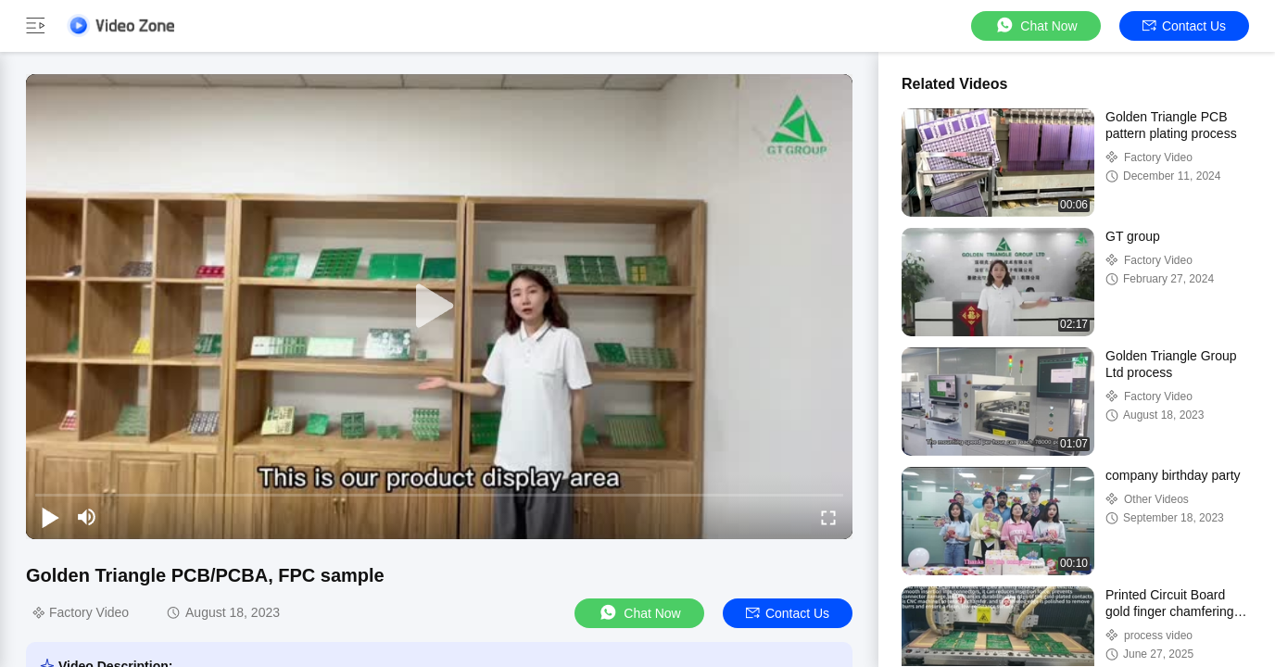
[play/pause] (50, 517)
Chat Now (1035, 25)
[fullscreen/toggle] (828, 517)
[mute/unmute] (87, 517)
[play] (439, 306)
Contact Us (1184, 26)
